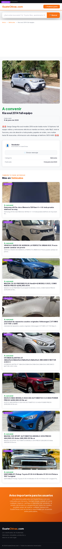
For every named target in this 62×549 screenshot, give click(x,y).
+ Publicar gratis (52, 6)
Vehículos (11, 22)
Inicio (4, 22)
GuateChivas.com (12, 6)
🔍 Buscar (53, 15)
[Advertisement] (31, 39)
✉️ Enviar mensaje (31, 152)
